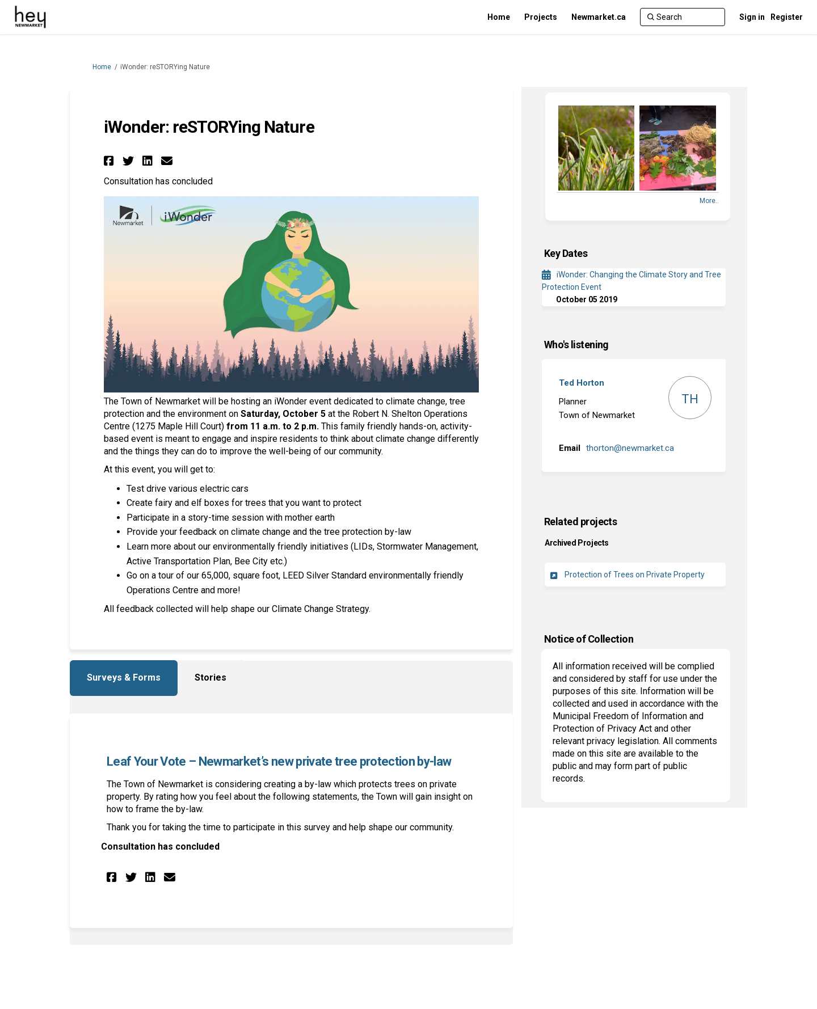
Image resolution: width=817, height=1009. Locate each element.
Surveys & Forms (124, 677)
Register (786, 17)
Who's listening (576, 345)
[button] (110, 161)
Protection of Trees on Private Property (635, 574)
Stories (210, 677)
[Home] (499, 17)
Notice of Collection (588, 639)
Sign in (752, 17)
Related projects (580, 521)
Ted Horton (581, 383)
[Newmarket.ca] (598, 17)
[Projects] (540, 17)
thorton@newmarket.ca (630, 448)
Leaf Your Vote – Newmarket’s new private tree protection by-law (279, 761)
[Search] (682, 17)
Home (101, 67)
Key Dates (565, 253)
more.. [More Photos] (709, 201)
